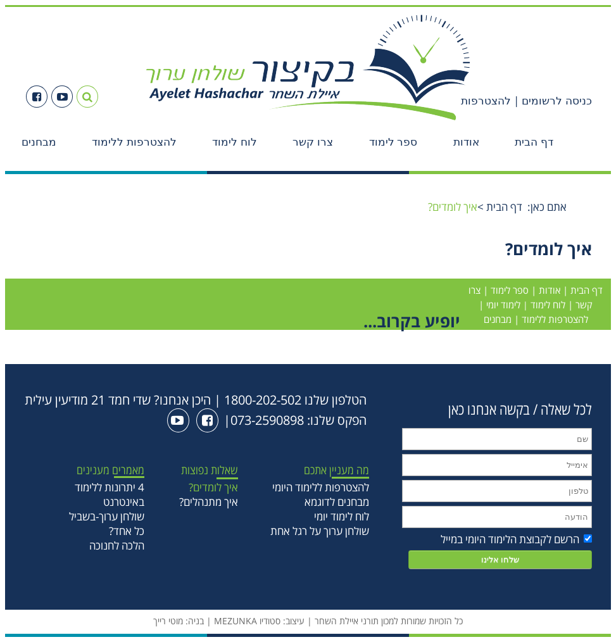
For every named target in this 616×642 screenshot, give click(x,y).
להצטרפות (486, 101)
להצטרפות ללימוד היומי (320, 487)
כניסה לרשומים (555, 101)
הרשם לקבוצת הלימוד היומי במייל (516, 539)
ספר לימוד (393, 142)
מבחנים (39, 142)
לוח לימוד (234, 142)
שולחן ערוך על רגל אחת (319, 531)
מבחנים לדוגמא (337, 501)
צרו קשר (312, 142)
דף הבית (534, 142)
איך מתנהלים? (208, 501)
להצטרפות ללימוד (134, 142)
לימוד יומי (503, 304)
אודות (466, 142)
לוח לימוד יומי (341, 516)
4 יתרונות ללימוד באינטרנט (109, 494)
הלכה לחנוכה (116, 545)
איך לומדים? (213, 487)
